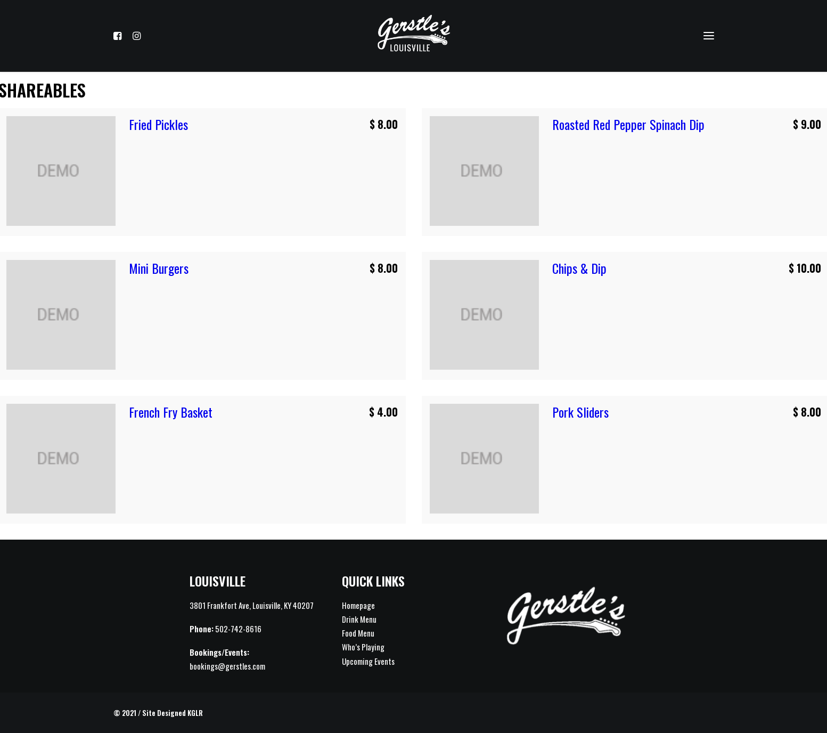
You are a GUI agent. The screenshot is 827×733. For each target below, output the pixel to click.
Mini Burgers (159, 268)
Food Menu (358, 633)
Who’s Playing (363, 647)
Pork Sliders (580, 411)
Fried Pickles (158, 124)
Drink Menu (359, 619)
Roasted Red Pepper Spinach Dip (628, 124)
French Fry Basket (170, 411)
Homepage (358, 605)
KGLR (195, 712)
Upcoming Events (368, 661)
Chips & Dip (579, 268)
